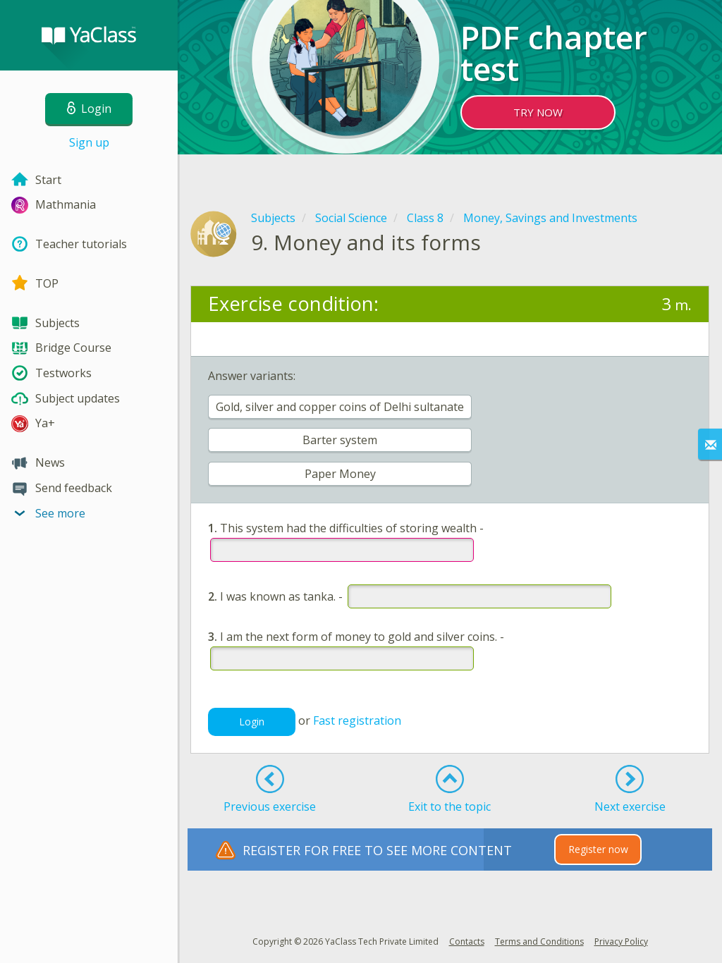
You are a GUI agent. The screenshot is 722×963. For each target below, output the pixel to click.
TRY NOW (538, 112)
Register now (598, 849)
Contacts (466, 941)
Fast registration (357, 720)
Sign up (89, 142)
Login (251, 721)
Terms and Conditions (539, 941)
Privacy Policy (621, 941)
